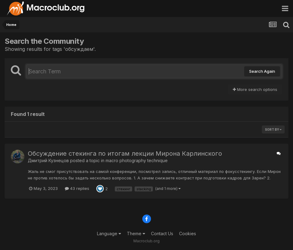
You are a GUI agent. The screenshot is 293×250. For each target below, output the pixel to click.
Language (109, 233)
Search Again (262, 71)
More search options (255, 89)
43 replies (77, 188)
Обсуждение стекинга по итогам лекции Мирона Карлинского (125, 153)
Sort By (273, 129)
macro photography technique (137, 160)
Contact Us (162, 233)
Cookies (187, 233)
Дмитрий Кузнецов (48, 160)
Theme (136, 233)
